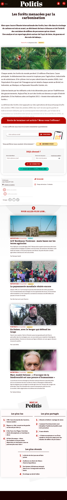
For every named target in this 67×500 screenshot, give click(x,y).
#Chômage (47, 439)
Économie (13, 436)
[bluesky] (17, 494)
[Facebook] (12, 494)
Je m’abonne (26, 436)
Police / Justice (15, 441)
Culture (3, 441)
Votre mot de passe (40, 155)
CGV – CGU (40, 486)
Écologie (3, 436)
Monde (13, 432)
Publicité (29, 488)
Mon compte (26, 441)
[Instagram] (27, 494)
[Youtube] (22, 494)
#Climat (46, 432)
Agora (2, 432)
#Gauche (46, 436)
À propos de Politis (27, 439)
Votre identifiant (10, 155)
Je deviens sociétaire (28, 434)
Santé (12, 439)
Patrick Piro (24, 42)
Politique (3, 434)
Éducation (14, 437)
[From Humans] (32, 494)
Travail (13, 434)
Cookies (36, 488)
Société (3, 437)
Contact (6, 486)
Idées (2, 439)
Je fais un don (26, 432)
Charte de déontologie (29, 486)
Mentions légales (16, 486)
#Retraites (47, 437)
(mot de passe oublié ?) (56, 155)
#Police (46, 434)
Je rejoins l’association (28, 437)
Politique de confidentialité (54, 486)
